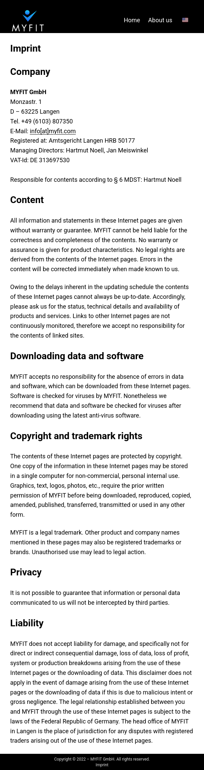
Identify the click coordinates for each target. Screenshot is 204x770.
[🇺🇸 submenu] (188, 20)
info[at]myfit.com (53, 131)
